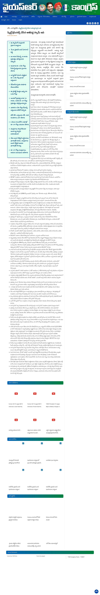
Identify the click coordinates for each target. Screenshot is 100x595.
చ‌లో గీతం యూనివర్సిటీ (52, 542)
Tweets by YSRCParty (12, 554)
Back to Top (96, 591)
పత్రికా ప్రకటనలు (25, 17)
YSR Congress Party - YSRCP (76, 555)
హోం (8, 28)
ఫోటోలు (33, 17)
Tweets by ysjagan (40, 554)
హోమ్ (1, 16)
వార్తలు (6, 17)
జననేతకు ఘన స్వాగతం (52, 459)
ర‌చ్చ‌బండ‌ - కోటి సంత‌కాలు (44, 17)
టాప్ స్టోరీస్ (14, 28)
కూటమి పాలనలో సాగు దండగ (53, 516)
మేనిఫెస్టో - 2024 (5, 20)
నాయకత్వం (15, 17)
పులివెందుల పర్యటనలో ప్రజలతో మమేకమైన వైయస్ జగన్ (34, 462)
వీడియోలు (55, 17)
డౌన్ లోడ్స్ (65, 17)
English (20, 20)
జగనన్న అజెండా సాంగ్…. (15, 430)
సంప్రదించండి (93, 17)
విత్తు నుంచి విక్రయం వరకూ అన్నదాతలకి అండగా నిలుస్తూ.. (34, 432)
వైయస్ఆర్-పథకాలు (82, 17)
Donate (14, 20)
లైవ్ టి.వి (72, 17)
